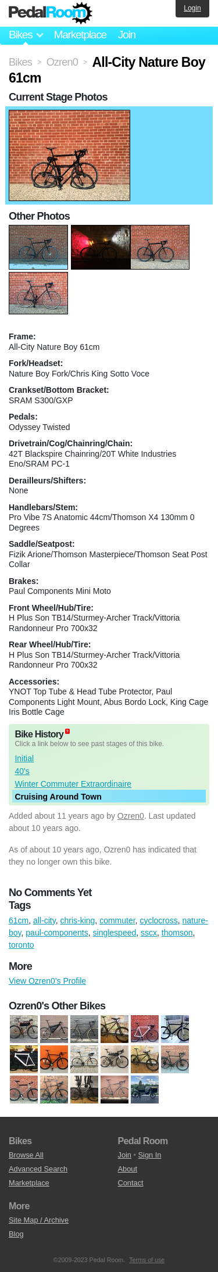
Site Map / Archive (39, 1220)
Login (192, 8)
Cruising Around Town (58, 796)
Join (126, 34)
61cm (18, 920)
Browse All (26, 1155)
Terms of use (147, 1259)
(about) (67, 731)
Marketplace (79, 34)
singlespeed (115, 932)
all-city (44, 920)
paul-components (57, 932)
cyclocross (158, 920)
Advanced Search (38, 1168)
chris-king (77, 920)
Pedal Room (50, 13)
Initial (24, 758)
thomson (177, 932)
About (127, 1168)
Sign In (150, 1155)
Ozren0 (130, 815)
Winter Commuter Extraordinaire (73, 784)
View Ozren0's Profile (47, 981)
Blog (16, 1234)
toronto (21, 944)
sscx (149, 932)
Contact (131, 1182)
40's (22, 771)
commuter (117, 920)
